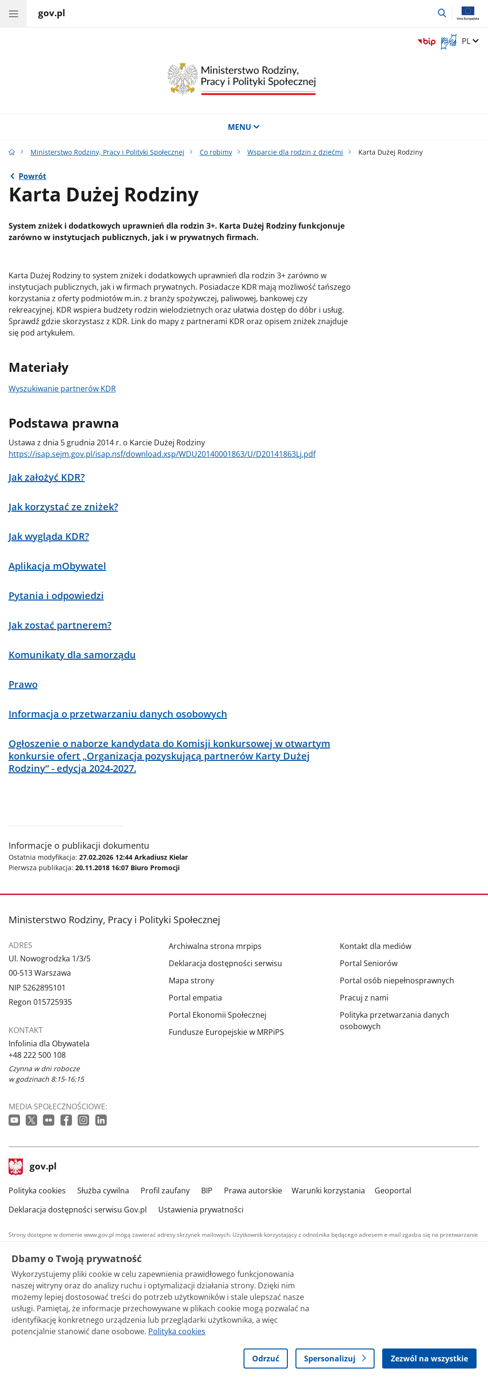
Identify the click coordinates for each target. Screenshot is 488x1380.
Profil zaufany (165, 1190)
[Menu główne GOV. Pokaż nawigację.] (13, 13)
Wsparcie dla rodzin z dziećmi (295, 152)
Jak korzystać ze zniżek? (63, 507)
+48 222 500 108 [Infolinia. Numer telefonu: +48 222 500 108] (37, 1055)
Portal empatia (195, 997)
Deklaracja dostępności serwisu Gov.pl (78, 1209)
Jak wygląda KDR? (49, 536)
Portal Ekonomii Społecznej (217, 1015)
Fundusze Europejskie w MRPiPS (226, 1032)
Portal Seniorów (368, 963)
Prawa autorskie (253, 1190)
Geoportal (393, 1190)
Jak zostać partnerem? (60, 625)
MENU (244, 127)
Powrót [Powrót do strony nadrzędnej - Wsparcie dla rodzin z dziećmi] (32, 176)
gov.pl (33, 1167)
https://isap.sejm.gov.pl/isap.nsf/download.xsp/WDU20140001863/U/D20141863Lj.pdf (162, 454)
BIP (207, 1190)
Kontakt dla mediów (375, 946)
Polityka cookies (37, 1190)
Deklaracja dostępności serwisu (225, 963)
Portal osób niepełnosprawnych (397, 980)
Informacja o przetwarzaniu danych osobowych (118, 714)
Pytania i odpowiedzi (56, 596)
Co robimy (216, 152)
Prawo (23, 684)
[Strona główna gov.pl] (51, 14)
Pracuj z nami (364, 997)
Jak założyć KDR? (47, 477)
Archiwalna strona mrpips (215, 946)
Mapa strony (191, 980)
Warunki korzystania (328, 1190)
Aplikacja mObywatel (57, 566)
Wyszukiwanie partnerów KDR (62, 388)
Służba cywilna (103, 1190)
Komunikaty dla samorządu (72, 655)
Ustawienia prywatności (201, 1209)
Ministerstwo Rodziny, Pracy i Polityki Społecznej (107, 152)
